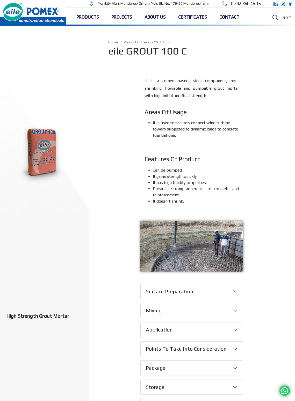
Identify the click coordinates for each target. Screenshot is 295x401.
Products (131, 42)
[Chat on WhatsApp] (284, 390)
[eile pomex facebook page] (291, 4)
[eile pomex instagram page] (284, 4)
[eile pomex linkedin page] (272, 4)
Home (113, 42)
